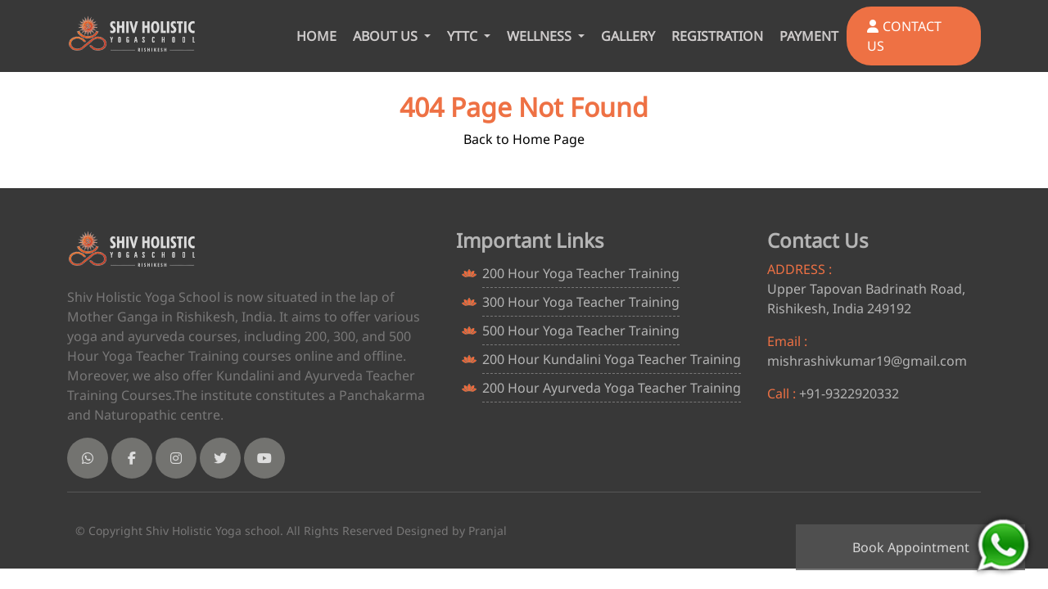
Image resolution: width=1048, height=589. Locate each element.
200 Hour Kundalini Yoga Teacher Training (611, 359)
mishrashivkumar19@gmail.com (867, 361)
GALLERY (628, 36)
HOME (316, 36)
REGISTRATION (717, 36)
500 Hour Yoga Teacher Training (581, 330)
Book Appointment (910, 547)
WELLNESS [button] (541, 36)
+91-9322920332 (849, 393)
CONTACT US (904, 36)
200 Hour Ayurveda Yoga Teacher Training (611, 388)
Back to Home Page (524, 139)
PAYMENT (808, 36)
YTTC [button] (464, 36)
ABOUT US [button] (387, 36)
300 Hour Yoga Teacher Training (581, 302)
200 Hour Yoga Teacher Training (581, 273)
